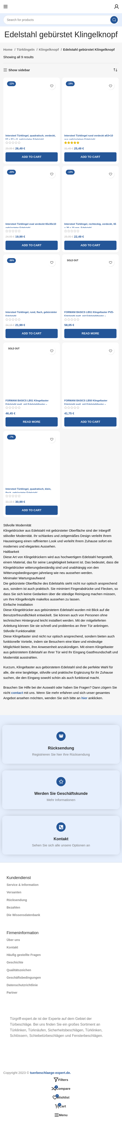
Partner (12, 992)
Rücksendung (61, 748)
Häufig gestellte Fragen (24, 955)
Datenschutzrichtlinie (22, 985)
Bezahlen (13, 907)
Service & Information (23, 885)
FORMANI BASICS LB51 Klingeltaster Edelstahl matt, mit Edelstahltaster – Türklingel (27, 404)
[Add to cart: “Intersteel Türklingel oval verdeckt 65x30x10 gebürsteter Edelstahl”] (32, 245)
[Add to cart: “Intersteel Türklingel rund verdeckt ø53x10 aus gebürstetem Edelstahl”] (90, 157)
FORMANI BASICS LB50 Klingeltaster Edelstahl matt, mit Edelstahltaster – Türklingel (85, 404)
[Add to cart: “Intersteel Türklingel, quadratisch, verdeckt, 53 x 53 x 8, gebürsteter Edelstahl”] (32, 157)
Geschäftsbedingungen (24, 977)
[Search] (61, 19)
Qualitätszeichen (19, 970)
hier (84, 698)
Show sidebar (19, 70)
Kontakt (61, 839)
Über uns (13, 940)
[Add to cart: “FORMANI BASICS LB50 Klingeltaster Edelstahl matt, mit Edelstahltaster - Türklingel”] (90, 422)
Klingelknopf (49, 49)
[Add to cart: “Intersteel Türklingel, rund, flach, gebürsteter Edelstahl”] (32, 333)
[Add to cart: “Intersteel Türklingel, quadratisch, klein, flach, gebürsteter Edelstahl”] (32, 510)
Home (8, 49)
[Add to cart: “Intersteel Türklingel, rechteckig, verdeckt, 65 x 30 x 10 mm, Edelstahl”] (90, 245)
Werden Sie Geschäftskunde (61, 793)
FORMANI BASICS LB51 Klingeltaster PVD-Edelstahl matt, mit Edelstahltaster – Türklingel (89, 316)
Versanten (14, 892)
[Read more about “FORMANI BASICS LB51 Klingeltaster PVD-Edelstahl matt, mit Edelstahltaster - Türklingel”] (90, 333)
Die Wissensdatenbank (23, 915)
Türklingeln (26, 49)
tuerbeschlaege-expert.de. (50, 1073)
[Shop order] (115, 70)
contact (17, 693)
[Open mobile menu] (5, 6)
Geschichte (15, 962)
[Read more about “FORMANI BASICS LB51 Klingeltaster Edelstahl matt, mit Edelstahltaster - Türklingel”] (32, 422)
